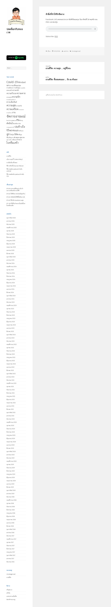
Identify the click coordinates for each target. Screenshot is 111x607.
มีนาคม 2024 (10, 292)
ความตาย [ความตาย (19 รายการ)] (21, 93)
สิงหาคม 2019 (11, 471)
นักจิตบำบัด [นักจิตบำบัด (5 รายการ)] (17, 124)
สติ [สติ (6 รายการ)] (14, 137)
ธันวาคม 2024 (10, 263)
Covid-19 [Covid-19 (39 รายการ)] (12, 82)
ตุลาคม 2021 (10, 386)
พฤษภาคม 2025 (11, 247)
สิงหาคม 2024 (11, 276)
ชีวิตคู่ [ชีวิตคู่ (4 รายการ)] (21, 120)
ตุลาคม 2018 (10, 503)
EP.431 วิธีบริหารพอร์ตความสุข (15, 200)
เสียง (49, 51)
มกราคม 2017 (10, 558)
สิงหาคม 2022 (11, 354)
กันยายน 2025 (11, 234)
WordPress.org (11, 599)
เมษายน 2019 (10, 484)
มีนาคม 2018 (10, 526)
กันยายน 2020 (11, 429)
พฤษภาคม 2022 (11, 364)
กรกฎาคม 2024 (11, 279)
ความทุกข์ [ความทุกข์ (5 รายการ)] (9, 97)
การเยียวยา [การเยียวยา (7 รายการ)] (10, 88)
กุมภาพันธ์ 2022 (11, 374)
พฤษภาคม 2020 (11, 442)
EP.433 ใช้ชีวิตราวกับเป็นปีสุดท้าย (16, 194)
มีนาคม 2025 (10, 253)
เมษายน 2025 (10, 250)
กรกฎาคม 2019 (11, 474)
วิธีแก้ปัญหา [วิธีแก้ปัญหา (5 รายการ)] (10, 137)
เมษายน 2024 (10, 289)
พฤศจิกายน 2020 (12, 422)
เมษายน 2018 (10, 523)
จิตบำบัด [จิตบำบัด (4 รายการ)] (9, 120)
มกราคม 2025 (10, 260)
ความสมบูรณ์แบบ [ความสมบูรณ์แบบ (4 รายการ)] (11, 99)
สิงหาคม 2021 (11, 393)
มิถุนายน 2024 (11, 283)
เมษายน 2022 (10, 367)
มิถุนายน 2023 (11, 322)
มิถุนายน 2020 (11, 438)
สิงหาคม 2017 (10, 549)
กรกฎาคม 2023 (11, 318)
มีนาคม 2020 (10, 448)
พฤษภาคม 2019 (11, 481)
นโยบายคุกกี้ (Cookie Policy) (15, 159)
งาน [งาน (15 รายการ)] (14, 112)
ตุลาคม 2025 (10, 231)
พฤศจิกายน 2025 (11, 227)
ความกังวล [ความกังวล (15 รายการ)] (11, 93)
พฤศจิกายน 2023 (12, 305)
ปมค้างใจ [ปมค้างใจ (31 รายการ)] (20, 126)
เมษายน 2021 (10, 406)
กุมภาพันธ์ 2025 (11, 257)
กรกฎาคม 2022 (11, 357)
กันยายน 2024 (11, 273)
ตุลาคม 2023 (10, 309)
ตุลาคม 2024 (10, 270)
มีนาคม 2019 (10, 487)
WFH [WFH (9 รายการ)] (8, 85)
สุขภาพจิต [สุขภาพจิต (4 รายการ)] (9, 140)
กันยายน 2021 (11, 390)
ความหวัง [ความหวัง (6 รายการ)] (19, 106)
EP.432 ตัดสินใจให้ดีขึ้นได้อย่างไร (16, 197)
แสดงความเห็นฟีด (12, 596)
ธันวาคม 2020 (11, 419)
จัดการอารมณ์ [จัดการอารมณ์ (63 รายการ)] (16, 116)
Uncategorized (11, 574)
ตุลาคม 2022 (10, 348)
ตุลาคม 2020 (10, 425)
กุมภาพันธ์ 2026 (11, 218)
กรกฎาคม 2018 (11, 513)
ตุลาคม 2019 (10, 464)
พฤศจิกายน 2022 (12, 344)
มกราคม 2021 (10, 416)
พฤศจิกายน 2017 (11, 539)
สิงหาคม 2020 (11, 432)
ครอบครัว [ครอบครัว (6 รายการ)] (9, 90)
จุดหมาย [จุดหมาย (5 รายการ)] (13, 120)
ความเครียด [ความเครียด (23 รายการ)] (12, 109)
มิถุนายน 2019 (11, 477)
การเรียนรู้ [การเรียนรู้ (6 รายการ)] (16, 88)
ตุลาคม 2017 (10, 542)
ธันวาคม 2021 (10, 380)
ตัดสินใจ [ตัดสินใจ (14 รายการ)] (10, 123)
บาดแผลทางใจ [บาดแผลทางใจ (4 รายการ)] (10, 127)
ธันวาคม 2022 (11, 341)
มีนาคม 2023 (10, 331)
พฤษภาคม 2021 (11, 403)
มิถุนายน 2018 (11, 516)
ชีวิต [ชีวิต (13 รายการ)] (18, 120)
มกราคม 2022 (10, 377)
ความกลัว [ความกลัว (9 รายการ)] (15, 90)
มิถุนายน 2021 (11, 399)
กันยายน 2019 (11, 468)
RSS (56, 36)
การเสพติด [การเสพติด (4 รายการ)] (22, 88)
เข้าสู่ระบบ (9, 590)
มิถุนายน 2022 (11, 361)
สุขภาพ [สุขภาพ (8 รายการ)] (22, 137)
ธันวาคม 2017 (10, 536)
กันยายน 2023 (11, 312)
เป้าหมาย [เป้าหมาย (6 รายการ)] (19, 140)
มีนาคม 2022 (10, 370)
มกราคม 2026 (11, 221)
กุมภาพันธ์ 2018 (11, 529)
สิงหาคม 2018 (11, 510)
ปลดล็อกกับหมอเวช (15, 30)
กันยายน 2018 (11, 506)
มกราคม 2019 (10, 494)
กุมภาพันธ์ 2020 (11, 451)
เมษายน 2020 (11, 445)
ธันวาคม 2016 (10, 562)
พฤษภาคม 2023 (11, 325)
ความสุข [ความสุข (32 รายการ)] (11, 105)
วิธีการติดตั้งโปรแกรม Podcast (15, 166)
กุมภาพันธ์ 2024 (11, 296)
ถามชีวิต (9, 156)
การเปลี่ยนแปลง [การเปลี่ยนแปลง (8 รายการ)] (15, 85)
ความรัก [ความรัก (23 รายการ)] (16, 96)
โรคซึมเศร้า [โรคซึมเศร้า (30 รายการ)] (13, 142)
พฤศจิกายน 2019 (11, 461)
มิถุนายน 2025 (11, 244)
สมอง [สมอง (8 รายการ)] (17, 137)
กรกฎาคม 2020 (11, 435)
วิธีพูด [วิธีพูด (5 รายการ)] (20, 135)
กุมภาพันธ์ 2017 (11, 555)
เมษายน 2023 (10, 328)
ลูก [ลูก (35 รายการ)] (8, 134)
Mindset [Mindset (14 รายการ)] (22, 82)
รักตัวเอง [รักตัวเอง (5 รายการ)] (20, 131)
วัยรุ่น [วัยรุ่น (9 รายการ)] (12, 134)
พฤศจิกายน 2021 (11, 383)
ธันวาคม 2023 (11, 302)
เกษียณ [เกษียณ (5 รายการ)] (14, 140)
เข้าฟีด (8, 593)
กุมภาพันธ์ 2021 (11, 412)
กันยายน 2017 (11, 545)
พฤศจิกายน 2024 (11, 266)
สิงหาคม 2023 (11, 315)
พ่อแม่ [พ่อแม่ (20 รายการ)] (15, 130)
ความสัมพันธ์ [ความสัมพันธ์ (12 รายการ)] (12, 102)
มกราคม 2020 (11, 455)
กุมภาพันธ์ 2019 (11, 490)
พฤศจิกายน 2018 (11, 500)
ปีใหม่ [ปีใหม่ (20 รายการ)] (9, 130)
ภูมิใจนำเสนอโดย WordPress (54, 95)
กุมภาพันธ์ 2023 (11, 335)
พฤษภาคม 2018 (11, 519)
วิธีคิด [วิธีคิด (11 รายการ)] (16, 134)
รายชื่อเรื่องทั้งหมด (12, 162)
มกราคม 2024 (10, 299)
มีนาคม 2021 (10, 409)
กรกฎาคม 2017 (11, 552)
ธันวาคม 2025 (10, 224)
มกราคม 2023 (10, 338)
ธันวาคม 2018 (10, 497)
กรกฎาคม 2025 (11, 240)
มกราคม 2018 (10, 532)
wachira (66, 51)
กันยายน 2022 (11, 351)
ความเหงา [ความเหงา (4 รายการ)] (21, 109)
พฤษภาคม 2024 (11, 286)
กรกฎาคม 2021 (11, 396)
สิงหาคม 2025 (11, 237)
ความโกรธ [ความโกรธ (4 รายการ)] (9, 112)
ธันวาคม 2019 (10, 458)
